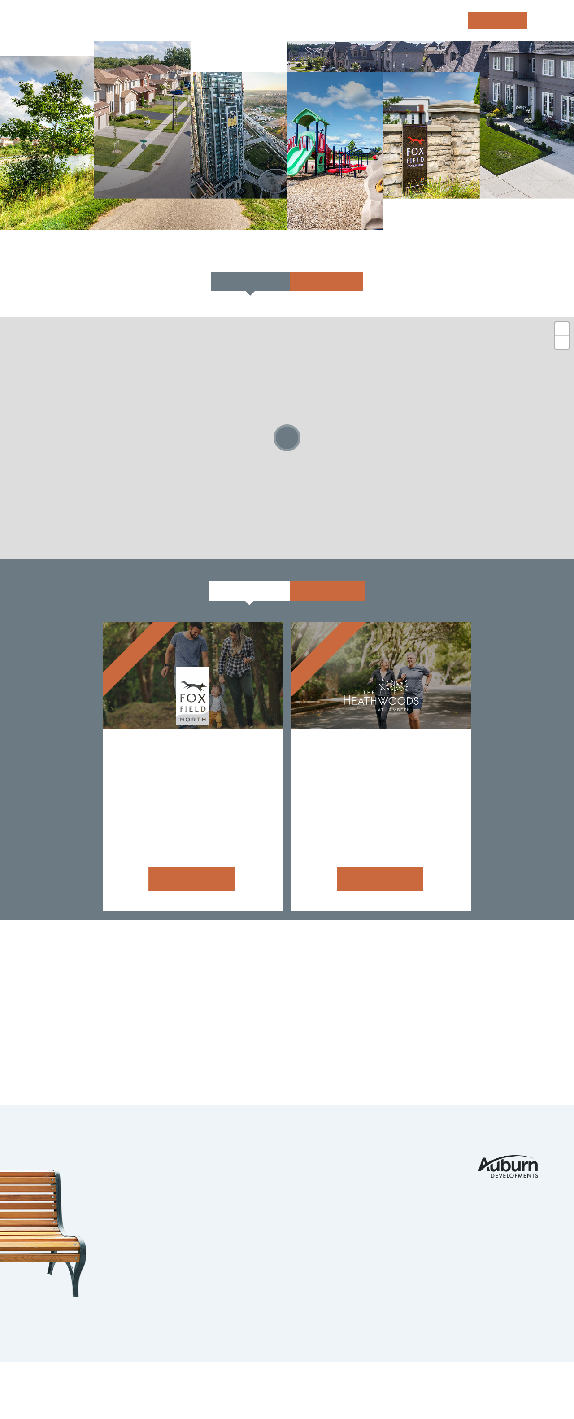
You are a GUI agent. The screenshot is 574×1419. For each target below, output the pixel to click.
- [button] (562, 342)
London (175, 1160)
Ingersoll (181, 1248)
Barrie (173, 1266)
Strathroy (183, 1284)
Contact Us (411, 1160)
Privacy (211, 1382)
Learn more (189, 878)
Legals (246, 1382)
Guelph (174, 1231)
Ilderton (178, 1195)
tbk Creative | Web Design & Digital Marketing (119, 1395)
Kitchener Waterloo (206, 1213)
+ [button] (562, 329)
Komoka (176, 1178)
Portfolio (320, 1160)
